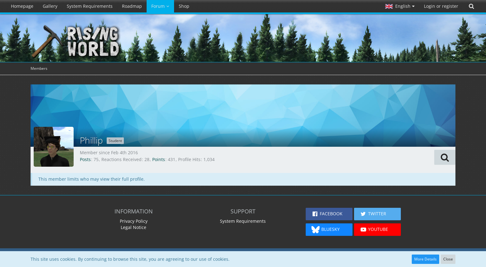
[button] (400, 6)
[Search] (471, 6)
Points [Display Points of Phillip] (158, 159)
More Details (425, 259)
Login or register (441, 6)
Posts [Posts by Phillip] (85, 159)
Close (448, 259)
